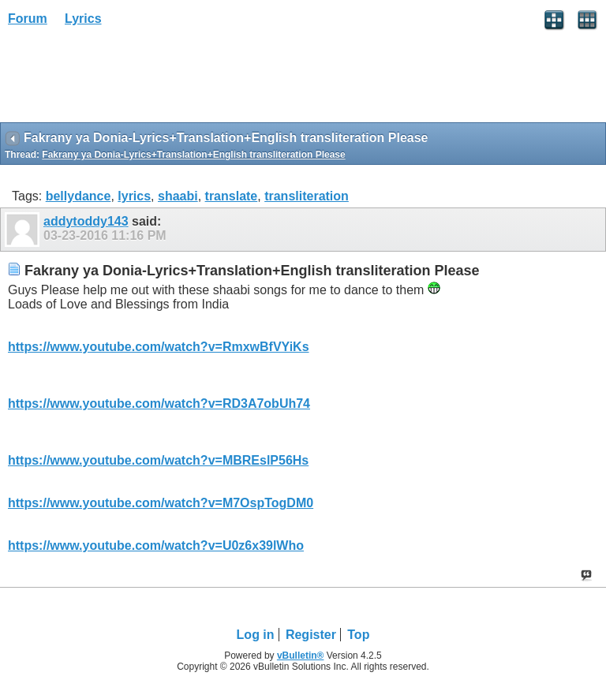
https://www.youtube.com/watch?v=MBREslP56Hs (158, 460)
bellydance (78, 196)
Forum (27, 18)
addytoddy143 (86, 221)
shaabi (178, 196)
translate (231, 196)
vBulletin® (300, 655)
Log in (256, 634)
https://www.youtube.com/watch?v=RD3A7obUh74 (159, 403)
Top (358, 634)
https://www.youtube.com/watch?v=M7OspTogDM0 (160, 503)
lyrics (134, 196)
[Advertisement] (126, 79)
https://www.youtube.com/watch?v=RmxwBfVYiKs (158, 346)
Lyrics (83, 18)
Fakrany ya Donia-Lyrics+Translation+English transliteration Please (193, 154)
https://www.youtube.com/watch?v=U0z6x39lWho (156, 545)
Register (311, 634)
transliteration (306, 196)
